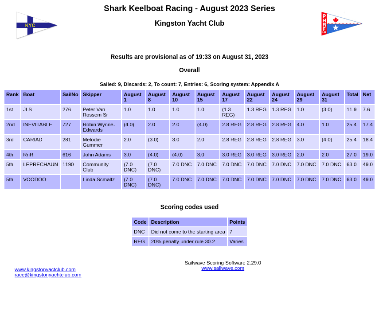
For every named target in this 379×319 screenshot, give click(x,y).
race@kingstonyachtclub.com (48, 274)
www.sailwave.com (222, 268)
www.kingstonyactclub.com (45, 269)
